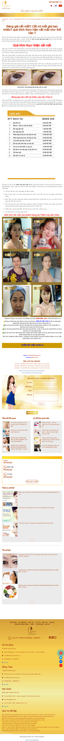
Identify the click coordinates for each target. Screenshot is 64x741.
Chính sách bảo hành (21, 624)
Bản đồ (5, 662)
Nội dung (29, 394)
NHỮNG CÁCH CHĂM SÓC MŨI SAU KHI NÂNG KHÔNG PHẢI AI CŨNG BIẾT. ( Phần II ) (19, 447)
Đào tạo (45, 622)
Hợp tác (31, 622)
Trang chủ (5, 19)
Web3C (37, 740)
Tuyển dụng (39, 624)
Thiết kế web (28, 740)
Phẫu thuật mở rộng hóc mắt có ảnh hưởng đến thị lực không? (36, 507)
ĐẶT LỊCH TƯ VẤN (32, 481)
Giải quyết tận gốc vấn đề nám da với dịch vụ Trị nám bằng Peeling (21, 730)
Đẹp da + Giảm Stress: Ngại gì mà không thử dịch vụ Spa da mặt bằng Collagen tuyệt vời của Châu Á (31, 727)
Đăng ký (41, 404)
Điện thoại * (29, 386)
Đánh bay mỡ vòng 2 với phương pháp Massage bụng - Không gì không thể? (23, 718)
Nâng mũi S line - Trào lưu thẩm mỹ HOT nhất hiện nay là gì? (50, 424)
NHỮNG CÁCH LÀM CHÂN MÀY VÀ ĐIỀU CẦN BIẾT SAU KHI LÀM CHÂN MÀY (19, 439)
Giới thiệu (13, 622)
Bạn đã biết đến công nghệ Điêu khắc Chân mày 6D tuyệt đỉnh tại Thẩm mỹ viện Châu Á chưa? (29, 714)
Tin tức (11, 19)
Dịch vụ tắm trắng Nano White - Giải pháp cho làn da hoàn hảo (19, 729)
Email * (30, 390)
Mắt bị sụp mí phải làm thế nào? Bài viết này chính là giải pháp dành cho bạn (23, 720)
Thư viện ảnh (22, 622)
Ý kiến (32, 624)
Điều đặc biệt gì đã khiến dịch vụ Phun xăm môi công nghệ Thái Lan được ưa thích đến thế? (27, 716)
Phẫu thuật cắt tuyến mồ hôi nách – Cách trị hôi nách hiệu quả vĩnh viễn (50, 431)
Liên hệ (47, 624)
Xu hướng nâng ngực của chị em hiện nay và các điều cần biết (19, 424)
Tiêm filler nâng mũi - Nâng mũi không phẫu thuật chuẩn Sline (36, 523)
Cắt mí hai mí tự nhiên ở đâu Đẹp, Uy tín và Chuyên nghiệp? (18, 725)
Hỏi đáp (51, 622)
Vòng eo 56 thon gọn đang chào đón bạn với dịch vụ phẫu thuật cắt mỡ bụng (50, 439)
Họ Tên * (29, 382)
